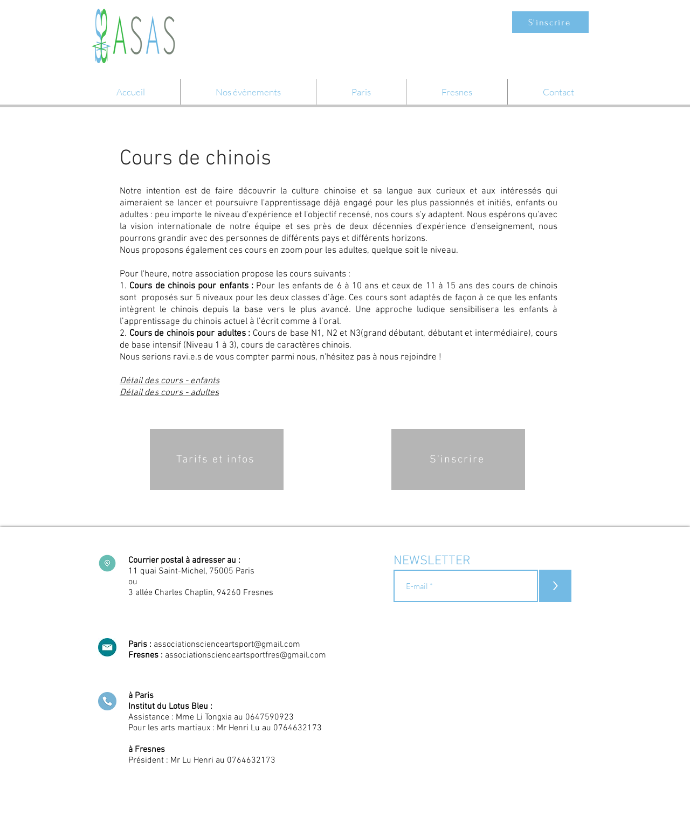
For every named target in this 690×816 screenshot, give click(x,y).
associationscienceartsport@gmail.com (227, 644)
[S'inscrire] (550, 22)
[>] (555, 586)
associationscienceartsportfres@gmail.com (245, 655)
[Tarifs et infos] (217, 459)
